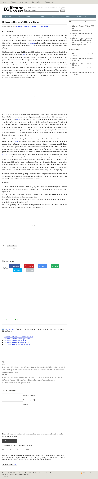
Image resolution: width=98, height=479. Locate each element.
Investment (19, 26)
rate (24, 55)
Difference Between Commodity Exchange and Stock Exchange (82, 39)
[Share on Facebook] (14, 266)
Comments (93, 473)
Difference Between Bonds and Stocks (16, 342)
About (13, 2)
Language (81, 16)
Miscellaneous (24, 16)
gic (15, 464)
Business (9, 16)
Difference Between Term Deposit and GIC (18, 339)
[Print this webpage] (30, 270)
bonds (16, 141)
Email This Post (9, 329)
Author (5, 245)
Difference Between (18, 473)
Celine (14, 249)
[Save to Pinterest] (29, 266)
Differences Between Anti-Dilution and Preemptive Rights (83, 44)
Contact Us (36, 2)
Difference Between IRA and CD (15, 340)
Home (4, 2)
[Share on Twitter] (17, 270)
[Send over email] (55, 266)
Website (25, 404)
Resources (49, 2)
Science (55, 16)
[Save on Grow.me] (42, 266)
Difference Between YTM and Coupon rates (18, 337)
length (18, 119)
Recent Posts (12, 245)
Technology (42, 16)
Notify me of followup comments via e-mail (18, 445)
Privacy (6, 476)
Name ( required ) (29, 395)
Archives (23, 2)
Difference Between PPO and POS (83, 26)
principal (5, 154)
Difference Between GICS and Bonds (36, 26)
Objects (68, 16)
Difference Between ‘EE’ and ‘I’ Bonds (17, 344)
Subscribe (85, 473)
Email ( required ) (29, 400)
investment (31, 43)
